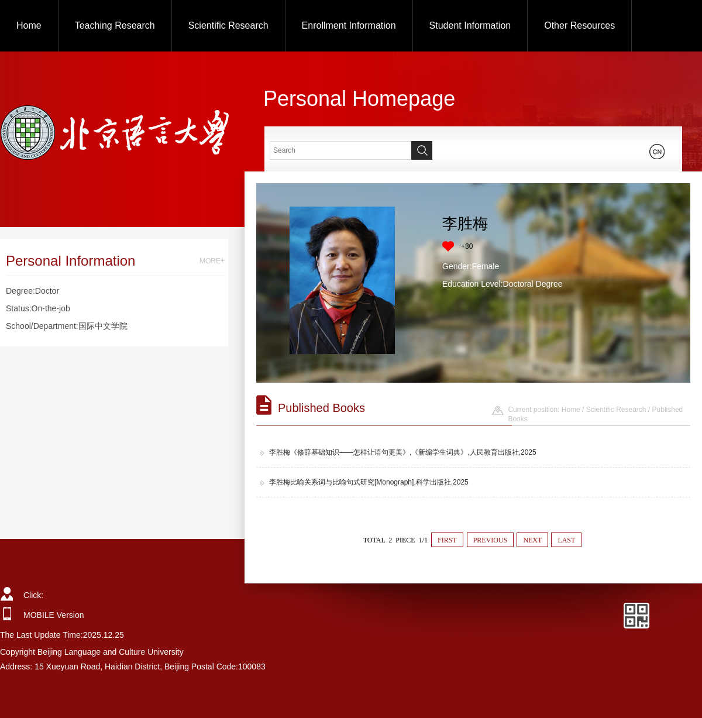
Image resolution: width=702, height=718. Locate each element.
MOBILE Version (53, 615)
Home (29, 25)
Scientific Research (228, 25)
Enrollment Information (349, 25)
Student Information (470, 25)
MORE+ (212, 261)
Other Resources (579, 25)
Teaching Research (115, 25)
